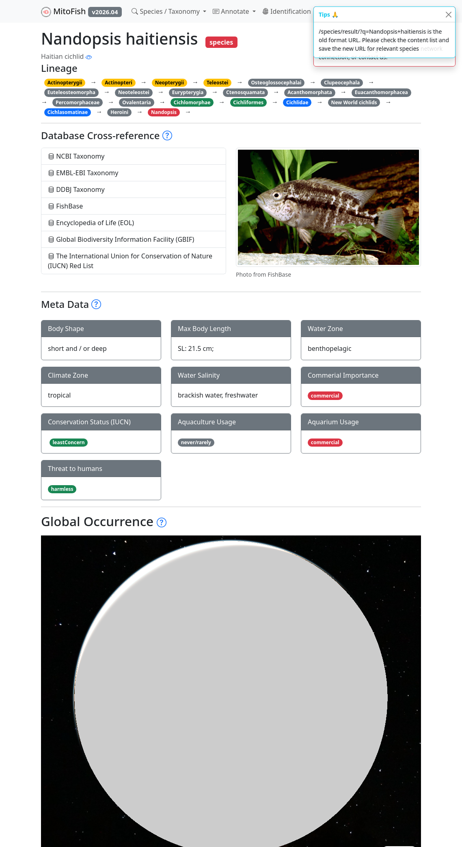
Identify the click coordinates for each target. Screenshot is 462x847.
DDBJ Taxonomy (76, 189)
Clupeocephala (342, 82)
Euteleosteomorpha (71, 92)
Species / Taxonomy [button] (166, 11)
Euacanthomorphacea (381, 92)
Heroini (119, 112)
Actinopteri (118, 82)
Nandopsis (164, 112)
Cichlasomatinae (67, 112)
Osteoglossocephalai (276, 82)
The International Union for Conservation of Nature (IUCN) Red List (130, 261)
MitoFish (81, 11)
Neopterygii (169, 82)
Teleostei (217, 82)
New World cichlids (354, 102)
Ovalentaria (136, 102)
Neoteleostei (133, 92)
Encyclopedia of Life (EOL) (91, 222)
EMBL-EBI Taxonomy (83, 172)
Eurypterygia (187, 92)
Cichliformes (248, 102)
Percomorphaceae (77, 102)
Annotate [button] (232, 11)
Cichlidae (297, 102)
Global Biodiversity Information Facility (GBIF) (121, 239)
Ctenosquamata (245, 92)
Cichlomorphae (192, 102)
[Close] (448, 14)
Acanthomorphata (309, 92)
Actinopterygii (64, 82)
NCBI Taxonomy (76, 156)
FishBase (65, 206)
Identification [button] (287, 11)
